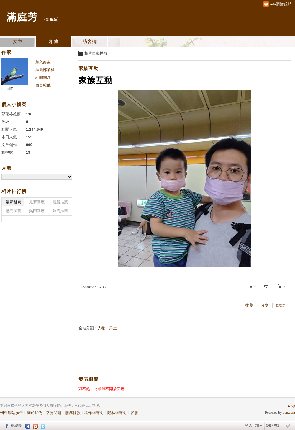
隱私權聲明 (117, 413)
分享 (264, 305)
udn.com (289, 413)
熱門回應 (37, 211)
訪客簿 (90, 41)
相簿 (53, 41)
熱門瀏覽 (13, 211)
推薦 (249, 305)
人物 (101, 328)
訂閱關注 (43, 77)
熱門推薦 (60, 211)
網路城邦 (273, 425)
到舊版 (51, 19)
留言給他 (43, 85)
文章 (17, 41)
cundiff (7, 88)
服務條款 (73, 413)
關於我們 (34, 413)
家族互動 (88, 68)
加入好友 (43, 62)
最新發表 (13, 202)
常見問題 (53, 413)
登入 (248, 425)
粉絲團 (16, 425)
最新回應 (37, 202)
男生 (113, 328)
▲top (291, 405)
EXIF (280, 305)
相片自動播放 (95, 53)
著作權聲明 (94, 413)
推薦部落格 (45, 70)
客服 (134, 413)
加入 (259, 425)
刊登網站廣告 (11, 413)
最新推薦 (60, 202)
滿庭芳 (22, 16)
